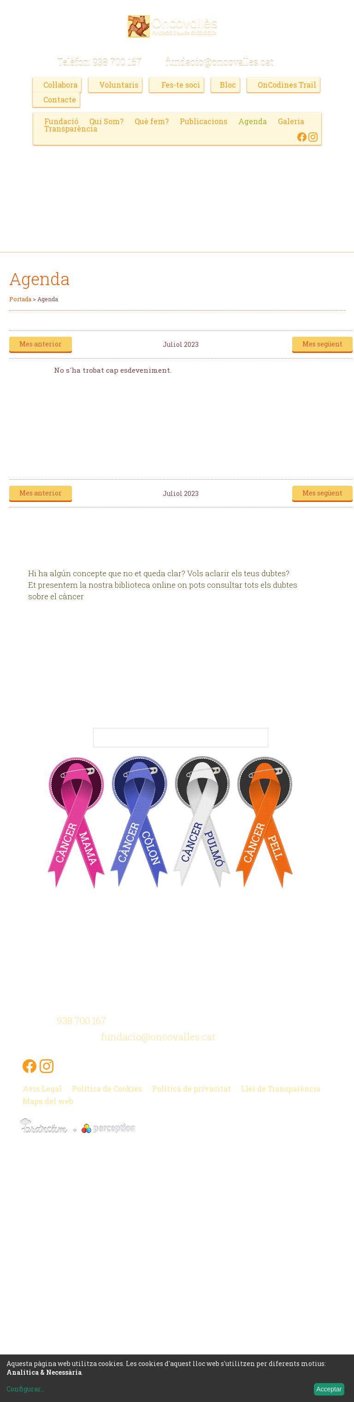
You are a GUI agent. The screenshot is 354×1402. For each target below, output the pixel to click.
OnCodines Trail (286, 84)
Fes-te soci (180, 84)
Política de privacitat (191, 1087)
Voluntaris (118, 84)
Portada (20, 299)
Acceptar (329, 1389)
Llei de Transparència (281, 1087)
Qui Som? (106, 121)
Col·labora (60, 84)
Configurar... (25, 1389)
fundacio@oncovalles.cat (219, 62)
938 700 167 (117, 62)
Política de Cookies (107, 1087)
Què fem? (152, 121)
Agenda (252, 121)
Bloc (227, 84)
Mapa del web (48, 1100)
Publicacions (203, 121)
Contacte (59, 99)
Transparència (70, 128)
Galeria (291, 121)
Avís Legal (42, 1087)
